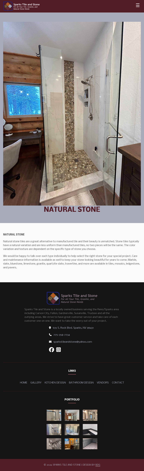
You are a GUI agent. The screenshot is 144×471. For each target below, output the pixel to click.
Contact (118, 382)
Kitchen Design (55, 382)
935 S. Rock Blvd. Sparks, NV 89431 (71, 327)
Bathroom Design (81, 382)
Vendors (103, 382)
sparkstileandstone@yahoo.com (70, 341)
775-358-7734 (59, 334)
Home (23, 382)
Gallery (36, 382)
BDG (97, 465)
